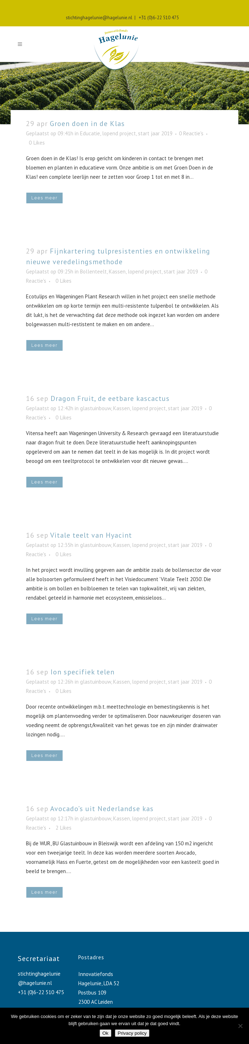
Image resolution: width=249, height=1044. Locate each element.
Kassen (117, 271)
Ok (105, 1033)
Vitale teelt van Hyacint (91, 535)
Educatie (90, 133)
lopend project (119, 133)
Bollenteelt (93, 271)
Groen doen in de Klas (87, 123)
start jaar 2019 (155, 133)
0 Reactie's (191, 133)
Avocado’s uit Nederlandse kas (102, 808)
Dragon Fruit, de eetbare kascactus (110, 398)
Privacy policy (132, 1033)
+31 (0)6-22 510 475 (158, 18)
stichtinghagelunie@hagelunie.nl (99, 18)
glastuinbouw (95, 408)
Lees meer (44, 197)
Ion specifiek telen (83, 672)
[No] (240, 1025)
